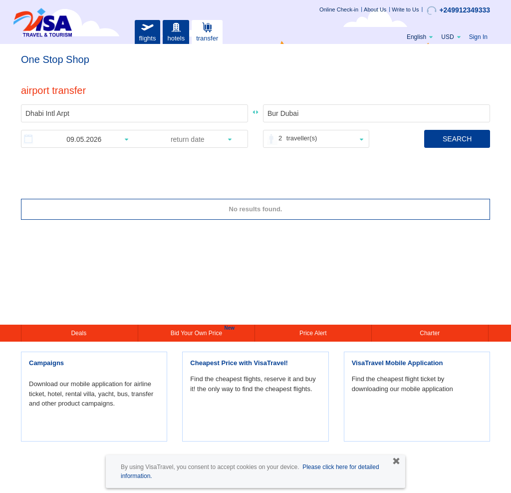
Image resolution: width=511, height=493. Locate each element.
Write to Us (405, 9)
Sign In (478, 36)
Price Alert (313, 333)
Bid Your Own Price (198, 332)
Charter (430, 333)
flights (147, 30)
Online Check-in (338, 9)
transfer (207, 30)
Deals (79, 333)
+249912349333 (458, 10)
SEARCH (457, 139)
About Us (375, 9)
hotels (176, 30)
